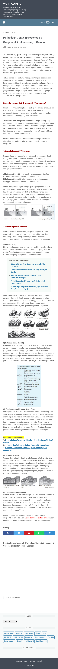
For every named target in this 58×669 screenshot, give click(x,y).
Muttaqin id (12, 2)
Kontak (39, 661)
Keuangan (28, 637)
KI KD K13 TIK (18, 637)
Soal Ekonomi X (41, 641)
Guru (44, 633)
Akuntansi (19, 633)
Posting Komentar (20, 46)
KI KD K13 (7, 637)
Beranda (19, 661)
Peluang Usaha (9, 641)
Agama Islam (8, 633)
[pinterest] (29, 532)
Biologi (37, 633)
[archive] (10, 621)
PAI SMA (51, 637)
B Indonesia (29, 633)
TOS (25, 661)
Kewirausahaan (40, 637)
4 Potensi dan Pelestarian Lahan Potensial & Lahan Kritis (27, 444)
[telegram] (49, 532)
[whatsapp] (39, 532)
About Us (32, 661)
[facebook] (8, 532)
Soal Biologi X (29, 641)
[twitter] (19, 532)
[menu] (5, 20)
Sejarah (19, 641)
